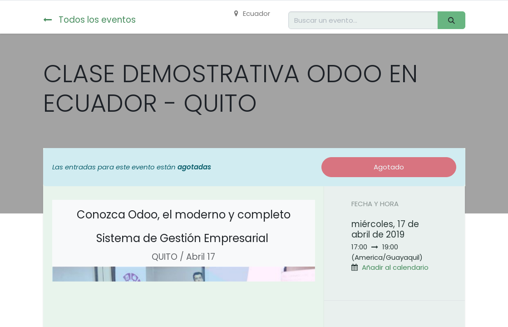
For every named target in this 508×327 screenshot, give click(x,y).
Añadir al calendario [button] (395, 267)
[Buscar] (451, 20)
